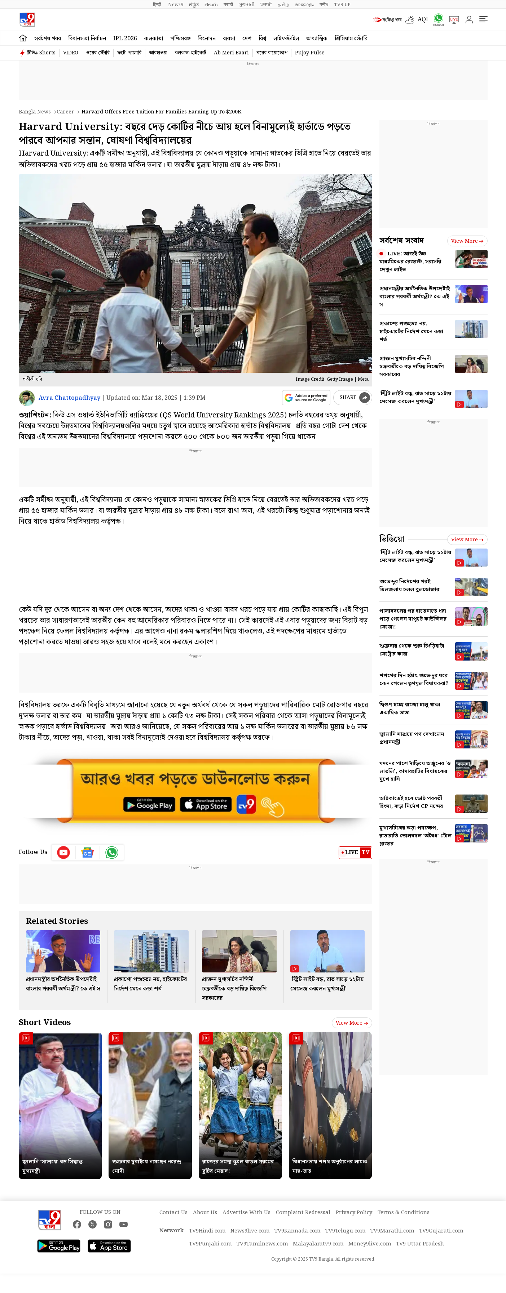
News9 (175, 4)
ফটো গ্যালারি (129, 53)
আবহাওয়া (158, 53)
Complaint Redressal (303, 1212)
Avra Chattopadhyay (69, 398)
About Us (205, 1212)
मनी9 (324, 4)
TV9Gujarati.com (441, 1231)
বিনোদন (207, 38)
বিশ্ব (262, 38)
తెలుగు (211, 4)
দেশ (246, 38)
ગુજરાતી (247, 4)
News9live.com (250, 1231)
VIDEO (70, 53)
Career (65, 112)
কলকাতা (153, 38)
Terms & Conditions (404, 1212)
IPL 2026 (125, 38)
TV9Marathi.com (392, 1231)
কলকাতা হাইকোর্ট (190, 53)
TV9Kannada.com (297, 1231)
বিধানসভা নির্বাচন (87, 38)
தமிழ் (283, 4)
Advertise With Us (246, 1212)
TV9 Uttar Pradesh (420, 1244)
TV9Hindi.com (207, 1231)
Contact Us (173, 1212)
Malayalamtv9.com (318, 1244)
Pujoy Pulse (310, 53)
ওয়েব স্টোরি (98, 53)
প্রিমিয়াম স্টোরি (351, 38)
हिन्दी (157, 4)
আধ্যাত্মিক (316, 38)
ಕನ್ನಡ (194, 4)
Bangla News (35, 112)
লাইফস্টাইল (286, 38)
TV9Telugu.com (345, 1231)
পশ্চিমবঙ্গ (180, 38)
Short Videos (45, 1022)
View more (352, 1023)
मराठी (228, 4)
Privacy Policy (354, 1212)
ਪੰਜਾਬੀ (266, 4)
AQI (423, 19)
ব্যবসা (229, 38)
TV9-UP (342, 4)
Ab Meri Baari (231, 53)
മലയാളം (304, 4)
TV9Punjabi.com (210, 1244)
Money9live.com (369, 1244)
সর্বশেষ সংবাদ (401, 240)
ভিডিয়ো (391, 539)
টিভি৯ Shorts (41, 53)
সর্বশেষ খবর (47, 38)
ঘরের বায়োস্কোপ (271, 53)
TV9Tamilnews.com (262, 1244)
